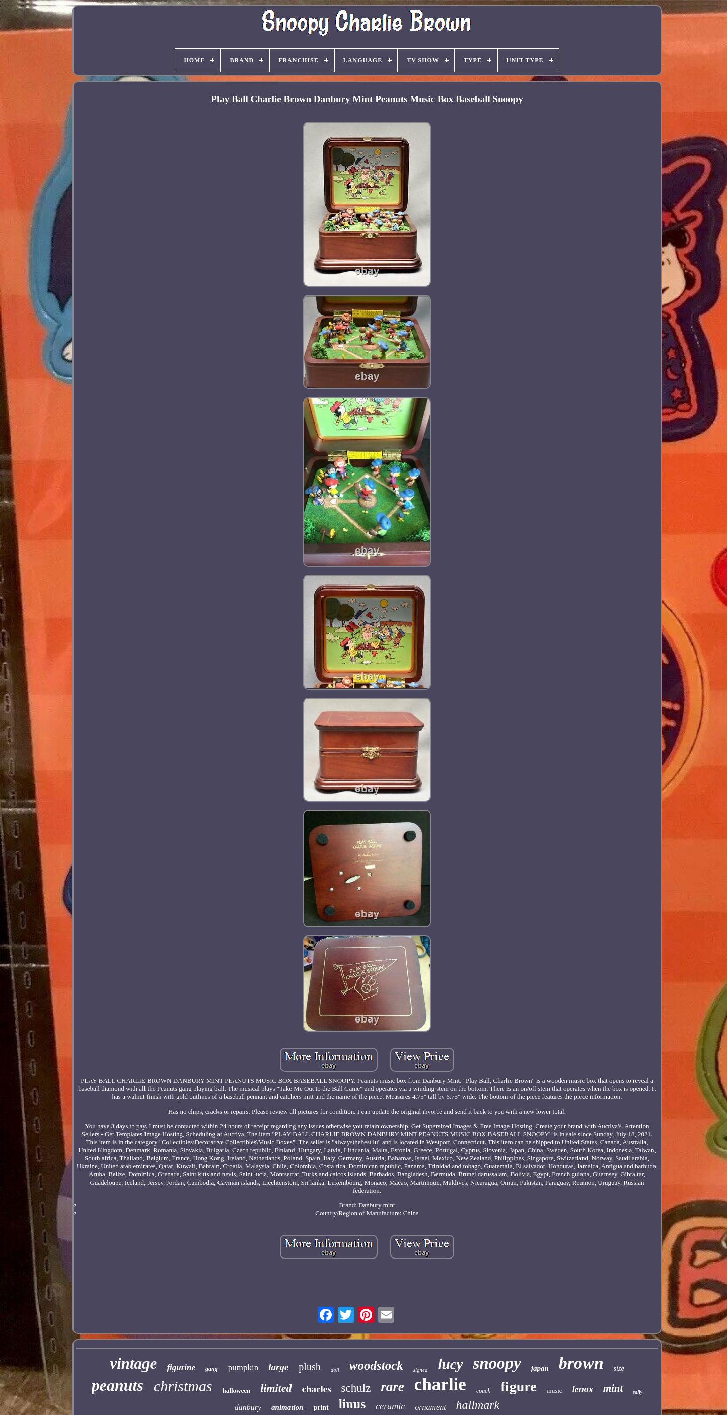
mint (613, 1388)
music (554, 1390)
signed (420, 1370)
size (619, 1368)
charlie (440, 1384)
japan (540, 1368)
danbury (248, 1407)
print (320, 1407)
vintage (133, 1363)
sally (637, 1392)
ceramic (390, 1406)
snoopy (497, 1363)
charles (316, 1389)
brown (581, 1363)
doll (335, 1370)
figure (519, 1386)
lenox (582, 1389)
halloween (237, 1390)
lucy (450, 1364)
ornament (430, 1407)
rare (392, 1386)
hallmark (478, 1404)
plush (309, 1366)
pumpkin (243, 1367)
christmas (183, 1386)
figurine (181, 1367)
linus (352, 1404)
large (278, 1367)
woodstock (376, 1365)
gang (211, 1368)
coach (483, 1390)
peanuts (117, 1385)
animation (287, 1407)
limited (276, 1388)
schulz (356, 1388)
